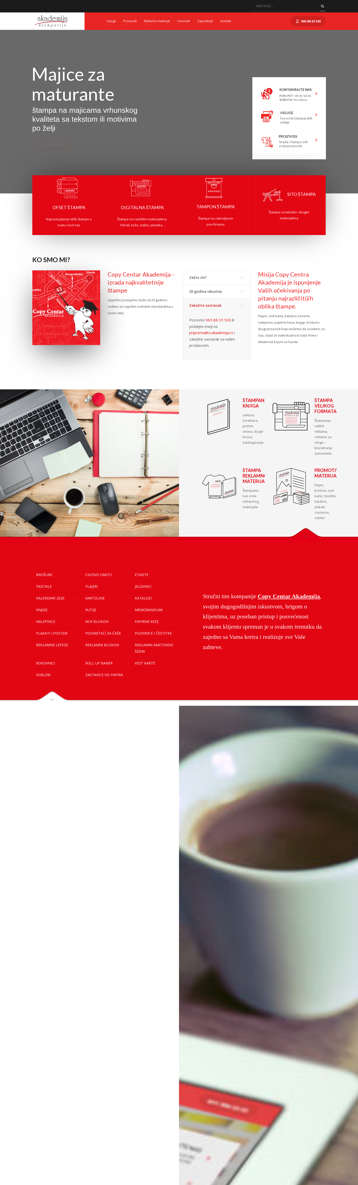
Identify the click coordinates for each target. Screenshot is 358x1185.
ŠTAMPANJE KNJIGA (256, 403)
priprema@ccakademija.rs (211, 332)
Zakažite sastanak (205, 305)
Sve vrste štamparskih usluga (296, 120)
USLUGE (286, 113)
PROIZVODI (288, 136)
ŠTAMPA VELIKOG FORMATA (325, 406)
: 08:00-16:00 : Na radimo (295, 98)
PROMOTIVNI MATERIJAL (329, 473)
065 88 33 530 (218, 319)
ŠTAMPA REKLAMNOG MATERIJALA (257, 476)
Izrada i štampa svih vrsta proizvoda (293, 144)
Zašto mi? (198, 277)
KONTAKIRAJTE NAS (292, 90)
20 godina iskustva (205, 291)
